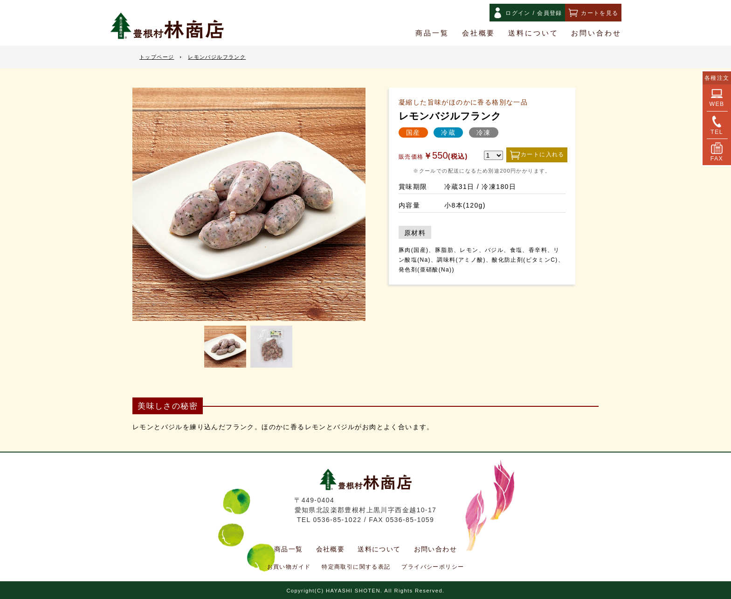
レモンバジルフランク (217, 57)
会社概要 (479, 33)
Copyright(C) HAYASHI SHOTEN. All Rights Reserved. (365, 590)
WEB (716, 97)
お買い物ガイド (289, 567)
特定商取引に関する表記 (356, 567)
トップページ (156, 57)
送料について (533, 33)
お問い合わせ (596, 33)
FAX (716, 152)
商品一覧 (432, 33)
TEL (716, 125)
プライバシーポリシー (432, 567)
